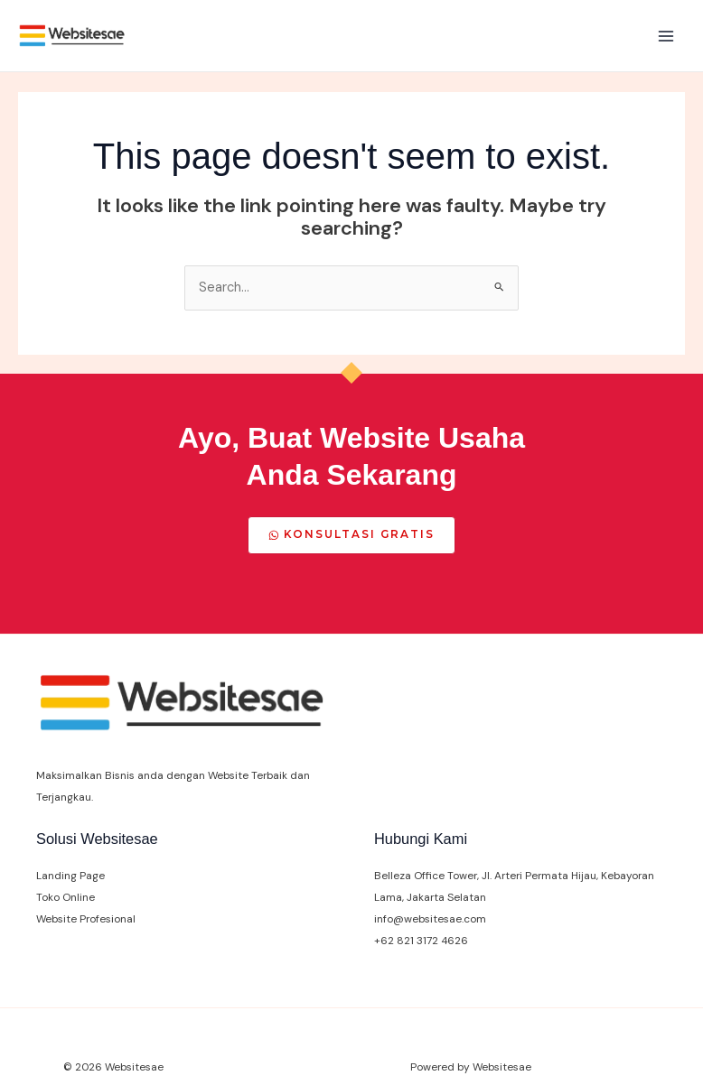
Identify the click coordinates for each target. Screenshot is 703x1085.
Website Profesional (86, 919)
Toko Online (65, 897)
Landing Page (70, 875)
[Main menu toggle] (666, 36)
